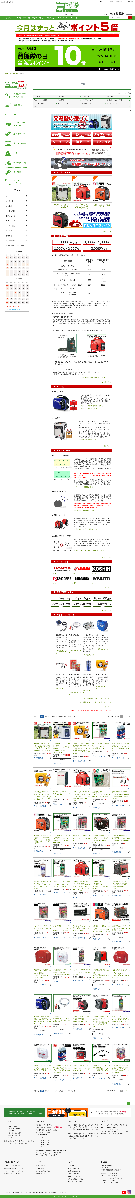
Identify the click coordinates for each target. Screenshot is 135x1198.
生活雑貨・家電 (16, 163)
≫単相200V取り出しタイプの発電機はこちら (89, 550)
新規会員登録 (40, 1166)
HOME (7, 73)
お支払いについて (74, 1171)
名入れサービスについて (12, 1166)
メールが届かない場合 (75, 1179)
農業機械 (16, 105)
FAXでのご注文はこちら (116, 1178)
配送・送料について (75, 1168)
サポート (72, 1162)
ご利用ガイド (119, 2)
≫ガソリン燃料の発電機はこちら (92, 406)
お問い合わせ (37, 18)
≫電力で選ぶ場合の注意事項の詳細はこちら (96, 377)
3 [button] (126, 716)
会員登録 (110, 2)
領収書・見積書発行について (13, 1168)
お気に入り (49, 18)
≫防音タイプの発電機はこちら (84, 510)
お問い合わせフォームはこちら (117, 1125)
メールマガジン (129, 2)
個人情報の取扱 (11, 241)
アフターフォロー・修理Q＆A (14, 1171)
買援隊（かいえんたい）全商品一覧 (16, 95)
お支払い (8, 1121)
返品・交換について (75, 1174)
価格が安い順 (62, 716)
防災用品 (16, 172)
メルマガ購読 (10, 226)
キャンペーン (10, 231)
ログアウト (9, 201)
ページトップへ (128, 1103)
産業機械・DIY (14, 73)
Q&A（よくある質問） (75, 1181)
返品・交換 (72, 1121)
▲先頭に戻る (106, 231)
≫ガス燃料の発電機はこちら (88, 440)
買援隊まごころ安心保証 (12, 1174)
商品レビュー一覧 (42, 1174)
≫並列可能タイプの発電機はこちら (86, 529)
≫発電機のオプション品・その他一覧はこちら (95, 702)
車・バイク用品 (16, 143)
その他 (16, 182)
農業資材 (16, 114)
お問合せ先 (104, 1121)
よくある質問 (10, 211)
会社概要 (8, 18)
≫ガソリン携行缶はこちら (90, 409)
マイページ (62, 18)
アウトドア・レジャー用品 (16, 153)
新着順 (47, 716)
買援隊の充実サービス (12, 1162)
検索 (130, 17)
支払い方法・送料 (24, 18)
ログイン (103, 2)
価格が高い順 (71, 716)
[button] (129, 716)
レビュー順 (53, 716)
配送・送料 (40, 1121)
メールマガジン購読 (43, 1171)
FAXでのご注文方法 (74, 1176)
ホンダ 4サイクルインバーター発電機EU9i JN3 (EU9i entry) (81, 206)
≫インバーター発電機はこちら (84, 487)
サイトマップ (63, 1192)
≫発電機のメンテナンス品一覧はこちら (97, 698)
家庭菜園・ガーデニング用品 (16, 124)
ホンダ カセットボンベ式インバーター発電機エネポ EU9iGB (61, 206)
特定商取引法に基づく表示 (15, 246)
